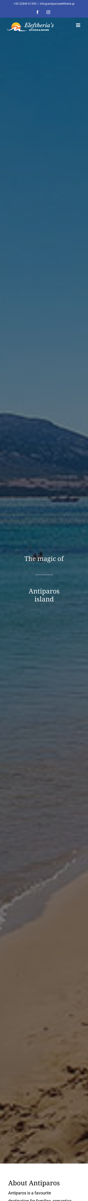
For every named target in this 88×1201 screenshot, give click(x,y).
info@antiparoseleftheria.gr (57, 3)
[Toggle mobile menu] (78, 25)
